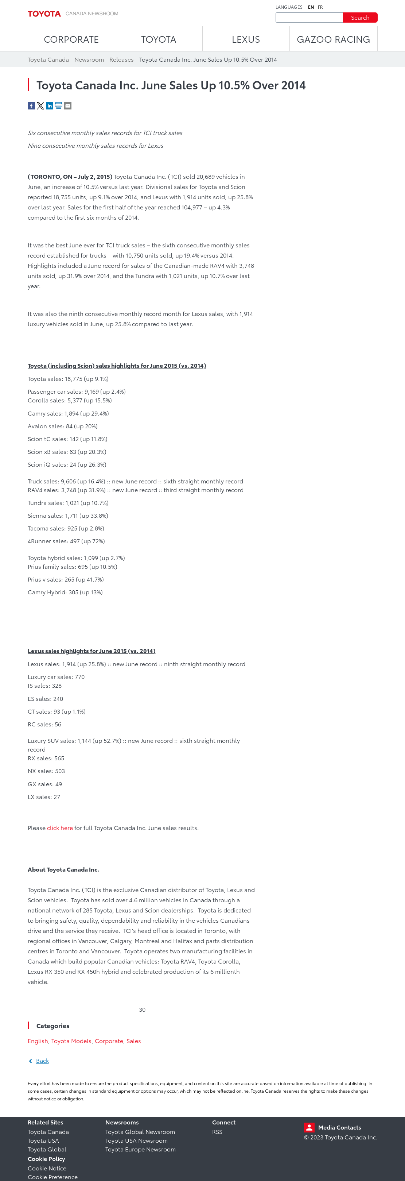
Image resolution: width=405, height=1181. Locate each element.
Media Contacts (339, 1127)
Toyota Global (47, 1149)
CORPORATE (71, 38)
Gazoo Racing (333, 38)
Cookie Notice (47, 1167)
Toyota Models (71, 1040)
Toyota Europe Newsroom (140, 1149)
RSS (217, 1131)
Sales (133, 1040)
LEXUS (246, 38)
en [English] (311, 7)
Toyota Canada (48, 1131)
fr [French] (320, 7)
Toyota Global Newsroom (140, 1131)
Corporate (109, 1040)
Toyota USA (43, 1140)
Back (42, 1060)
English (38, 1040)
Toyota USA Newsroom (136, 1140)
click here (60, 827)
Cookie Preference (53, 1176)
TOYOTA (158, 38)
